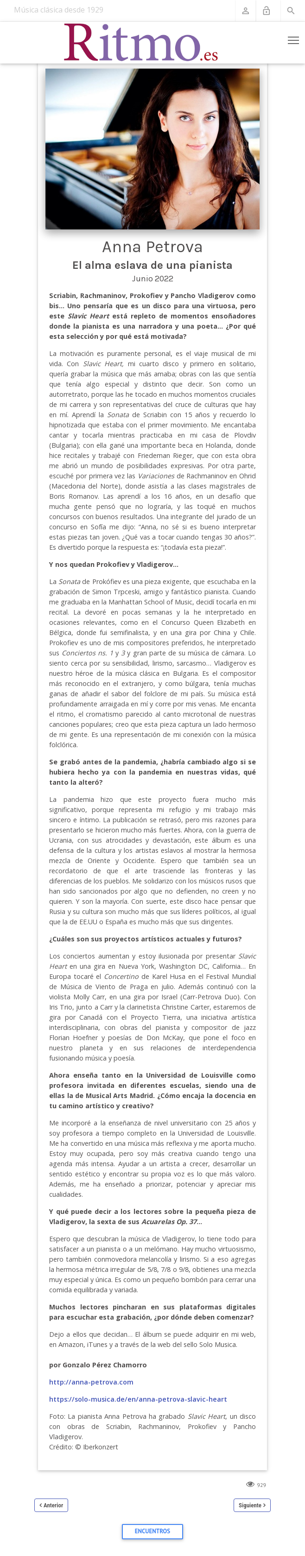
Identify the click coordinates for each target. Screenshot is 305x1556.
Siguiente (250, 1505)
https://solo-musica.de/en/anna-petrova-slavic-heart (138, 1399)
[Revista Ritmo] (141, 43)
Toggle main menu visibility (294, 38)
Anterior (53, 1505)
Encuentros (152, 1531)
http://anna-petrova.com (91, 1382)
